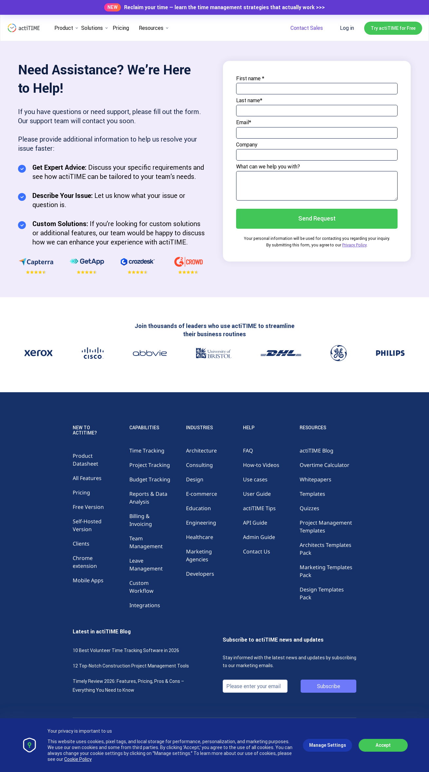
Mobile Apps (88, 580)
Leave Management (146, 564)
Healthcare (199, 537)
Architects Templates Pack (325, 548)
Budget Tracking (149, 479)
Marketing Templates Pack (326, 571)
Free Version (88, 507)
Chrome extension (85, 561)
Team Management (146, 542)
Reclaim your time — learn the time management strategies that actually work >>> (224, 7)
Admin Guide (259, 537)
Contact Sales (306, 28)
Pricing (121, 28)
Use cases (255, 479)
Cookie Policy (78, 759)
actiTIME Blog (316, 450)
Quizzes (309, 508)
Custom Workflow (141, 586)
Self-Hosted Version (87, 525)
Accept (383, 745)
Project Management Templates (326, 526)
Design (194, 479)
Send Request (317, 218)
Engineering (201, 522)
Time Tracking (146, 450)
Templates (312, 493)
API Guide (255, 522)
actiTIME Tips (259, 508)
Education (198, 508)
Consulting (199, 465)
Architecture (201, 450)
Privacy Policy (354, 244)
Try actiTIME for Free (393, 28)
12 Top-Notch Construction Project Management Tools (131, 666)
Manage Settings (327, 745)
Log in (347, 28)
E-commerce (201, 493)
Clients (81, 543)
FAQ (248, 450)
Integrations (144, 605)
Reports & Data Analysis (148, 497)
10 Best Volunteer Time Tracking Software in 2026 (126, 650)
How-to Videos (261, 465)
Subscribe (328, 686)
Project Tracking (149, 465)
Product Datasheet (85, 459)
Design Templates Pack (322, 593)
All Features (87, 478)
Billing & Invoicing (140, 520)
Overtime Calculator (324, 465)
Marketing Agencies (199, 555)
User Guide (257, 493)
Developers (200, 573)
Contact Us (256, 551)
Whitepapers (315, 479)
